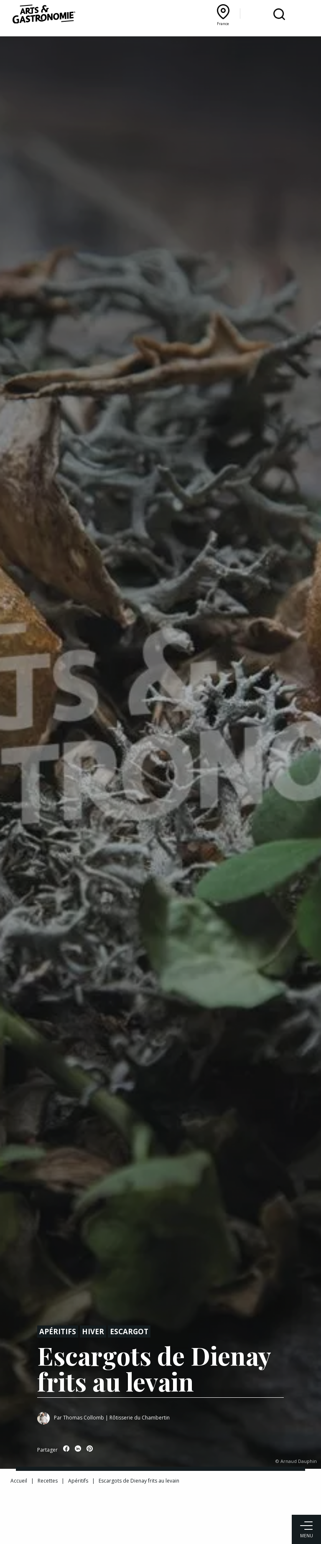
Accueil (18, 1480)
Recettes (48, 1480)
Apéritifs (57, 1331)
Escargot (129, 1331)
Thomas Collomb (83, 1417)
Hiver (93, 1331)
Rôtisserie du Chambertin (140, 1417)
